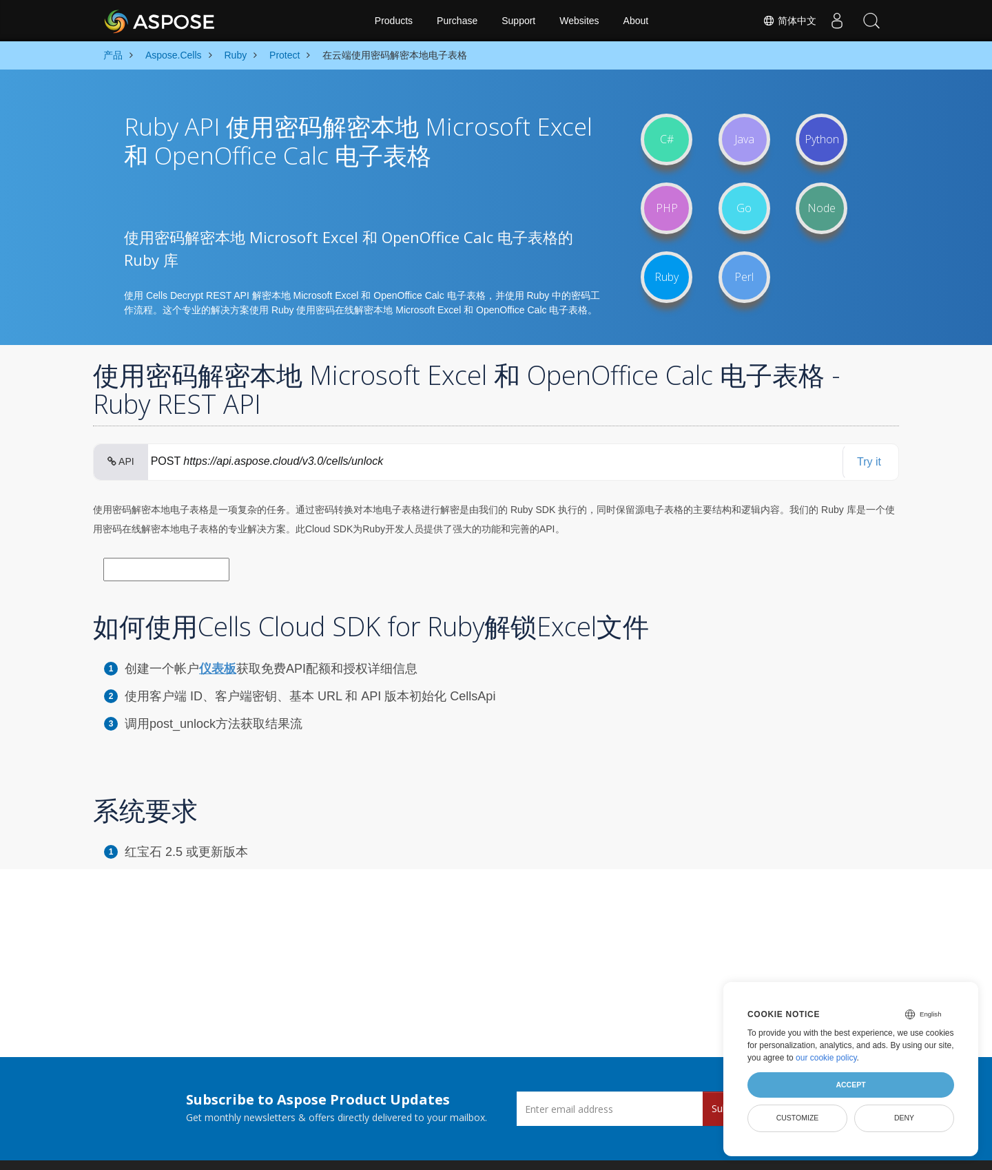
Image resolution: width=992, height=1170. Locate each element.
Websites (579, 20)
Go (744, 208)
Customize (797, 1118)
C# (667, 139)
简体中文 (789, 20)
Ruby (666, 276)
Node (821, 208)
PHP (667, 208)
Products (394, 20)
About (636, 20)
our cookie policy (826, 1058)
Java (744, 139)
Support (518, 20)
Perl (744, 276)
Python (822, 139)
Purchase (457, 20)
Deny (904, 1118)
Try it (869, 462)
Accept (850, 1084)
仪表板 (217, 669)
